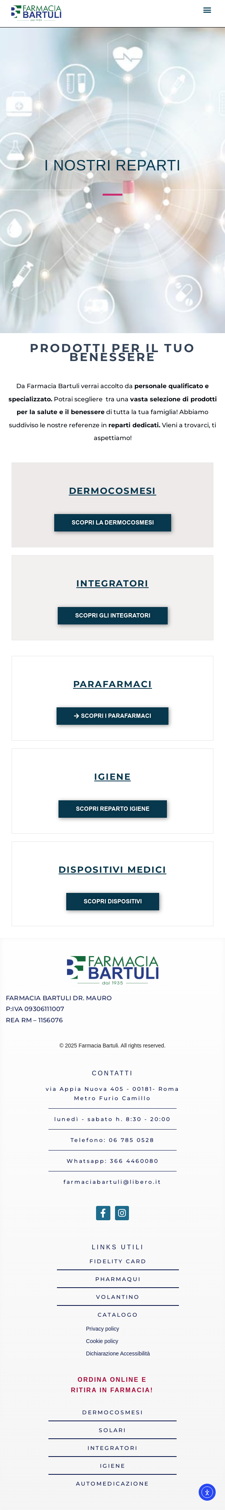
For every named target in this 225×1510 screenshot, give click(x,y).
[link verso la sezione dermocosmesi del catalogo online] (112, 1412)
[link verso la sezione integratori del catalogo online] (112, 1448)
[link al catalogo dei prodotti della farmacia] (118, 1315)
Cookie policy (102, 1341)
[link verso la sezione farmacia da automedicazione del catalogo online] (112, 1484)
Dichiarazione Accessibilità (118, 1353)
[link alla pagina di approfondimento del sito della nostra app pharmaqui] (118, 1279)
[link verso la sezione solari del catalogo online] (112, 1430)
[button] (207, 9)
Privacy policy (104, 1329)
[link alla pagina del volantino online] (118, 1297)
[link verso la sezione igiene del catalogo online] (112, 1466)
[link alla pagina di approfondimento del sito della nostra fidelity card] (118, 1261)
